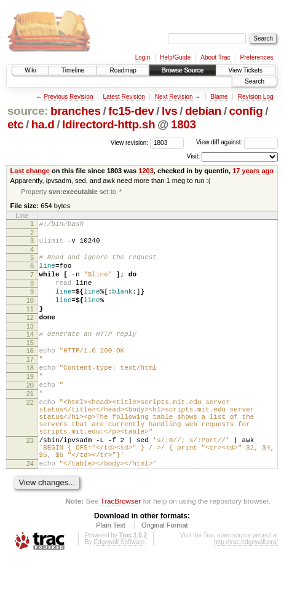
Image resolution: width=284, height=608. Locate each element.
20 (30, 414)
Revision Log (256, 96)
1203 (146, 170)
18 (30, 393)
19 (30, 403)
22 (30, 434)
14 (30, 353)
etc (15, 124)
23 (30, 482)
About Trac (215, 57)
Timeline (72, 70)
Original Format (164, 574)
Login (142, 57)
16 (30, 372)
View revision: (130, 142)
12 (30, 335)
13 (30, 345)
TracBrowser (120, 550)
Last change (30, 170)
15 (30, 364)
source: (27, 110)
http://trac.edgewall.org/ (246, 591)
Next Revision (174, 96)
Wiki (30, 70)
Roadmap (122, 70)
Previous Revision (68, 96)
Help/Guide (175, 57)
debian (203, 110)
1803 (183, 124)
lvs (169, 110)
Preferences (257, 57)
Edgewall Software (118, 591)
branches (75, 110)
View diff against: (237, 142)
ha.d (43, 124)
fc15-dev (131, 110)
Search (254, 81)
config (246, 110)
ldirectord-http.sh (108, 124)
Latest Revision (123, 96)
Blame (218, 96)
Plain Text (110, 574)
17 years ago (253, 170)
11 (30, 325)
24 (30, 511)
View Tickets (245, 70)
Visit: (193, 156)
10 (30, 314)
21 (30, 424)
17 (30, 382)
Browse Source (182, 70)
